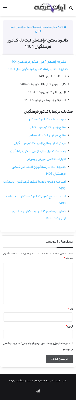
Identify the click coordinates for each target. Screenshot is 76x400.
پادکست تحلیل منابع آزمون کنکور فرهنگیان (38, 151)
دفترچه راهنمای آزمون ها (45, 27)
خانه (62, 27)
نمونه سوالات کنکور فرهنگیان (47, 119)
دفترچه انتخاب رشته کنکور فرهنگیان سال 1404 (38, 69)
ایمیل (69, 327)
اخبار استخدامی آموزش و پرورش (46, 159)
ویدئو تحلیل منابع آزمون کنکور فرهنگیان (40, 143)
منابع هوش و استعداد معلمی (47, 135)
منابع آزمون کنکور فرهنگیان (48, 127)
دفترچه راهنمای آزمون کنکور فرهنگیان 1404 (38, 62)
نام (70, 309)
